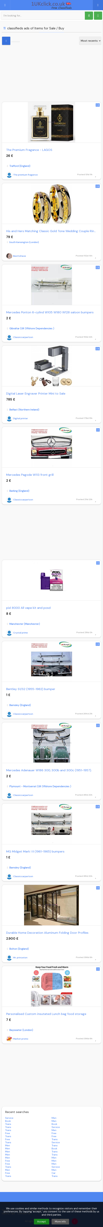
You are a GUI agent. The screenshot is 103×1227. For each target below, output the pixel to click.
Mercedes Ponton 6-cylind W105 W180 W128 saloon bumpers (50, 312)
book (8, 1120)
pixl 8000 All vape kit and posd (28, 608)
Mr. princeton (16, 958)
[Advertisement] (51, 73)
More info (60, 1221)
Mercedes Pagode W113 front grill (30, 475)
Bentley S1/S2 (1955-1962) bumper (30, 689)
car (54, 1172)
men (54, 1117)
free (7, 1133)
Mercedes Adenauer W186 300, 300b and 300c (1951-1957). (49, 770)
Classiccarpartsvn (19, 337)
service (9, 1117)
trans (8, 1124)
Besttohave (16, 256)
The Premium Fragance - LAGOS (29, 150)
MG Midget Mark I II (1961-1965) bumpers (35, 851)
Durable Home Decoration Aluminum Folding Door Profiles (47, 933)
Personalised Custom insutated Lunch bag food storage (46, 1014)
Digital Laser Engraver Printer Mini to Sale (35, 393)
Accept (41, 1221)
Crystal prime (17, 633)
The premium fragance (22, 175)
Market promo (17, 1039)
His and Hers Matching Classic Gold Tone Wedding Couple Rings (51, 231)
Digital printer (17, 418)
